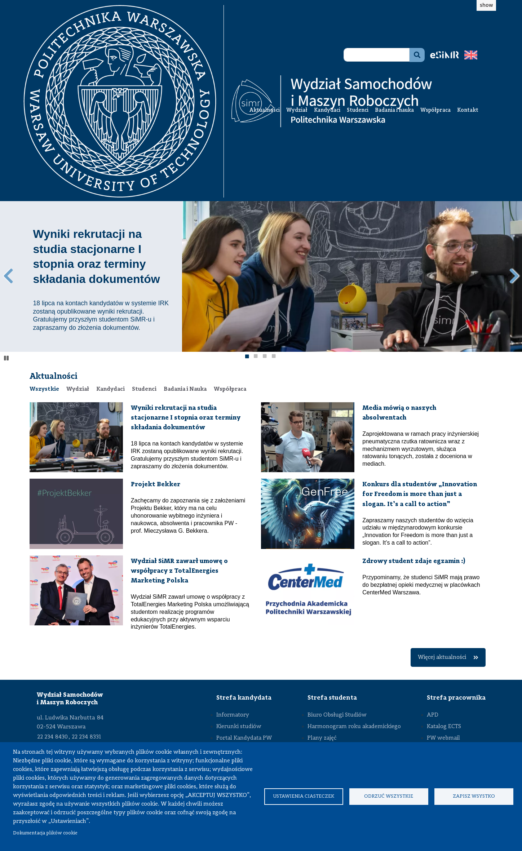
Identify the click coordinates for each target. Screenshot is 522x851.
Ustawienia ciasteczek (303, 796)
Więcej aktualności (448, 657)
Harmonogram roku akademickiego (354, 727)
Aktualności (264, 110)
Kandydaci (327, 110)
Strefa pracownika (456, 698)
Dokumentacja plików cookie (45, 833)
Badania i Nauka (185, 389)
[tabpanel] (261, 534)
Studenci (357, 110)
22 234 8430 (52, 737)
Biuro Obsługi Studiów (337, 715)
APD (432, 715)
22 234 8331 (86, 737)
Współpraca (435, 110)
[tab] (44, 389)
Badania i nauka (394, 110)
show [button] (486, 4)
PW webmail (443, 738)
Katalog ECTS (444, 727)
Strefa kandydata (243, 698)
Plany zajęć (322, 738)
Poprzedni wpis (8, 276)
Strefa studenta (332, 698)
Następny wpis (514, 276)
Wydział (297, 110)
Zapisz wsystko (474, 796)
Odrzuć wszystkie (388, 796)
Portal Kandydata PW (244, 738)
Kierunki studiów (238, 727)
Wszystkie (44, 389)
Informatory (232, 715)
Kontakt (467, 110)
